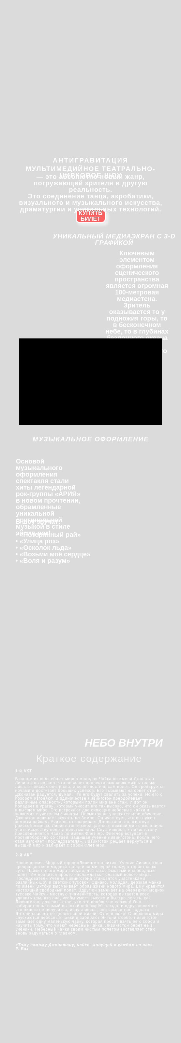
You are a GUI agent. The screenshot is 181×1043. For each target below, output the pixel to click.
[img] (91, 19)
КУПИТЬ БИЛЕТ (90, 216)
